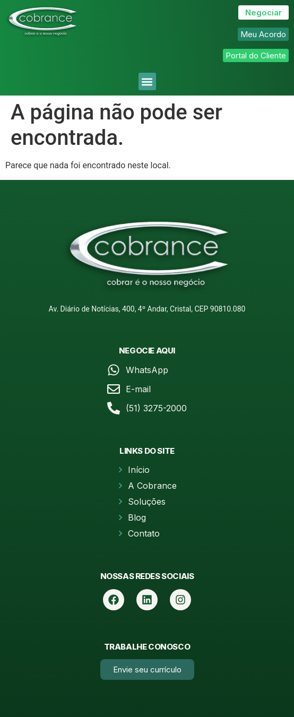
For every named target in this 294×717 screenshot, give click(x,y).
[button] (147, 81)
